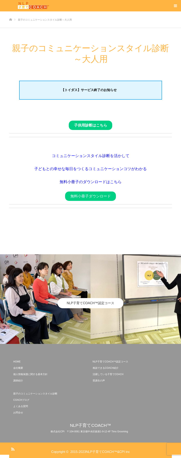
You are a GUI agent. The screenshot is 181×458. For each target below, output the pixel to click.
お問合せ (18, 412)
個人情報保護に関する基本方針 (30, 374)
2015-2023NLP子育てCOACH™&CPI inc (100, 452)
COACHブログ (21, 400)
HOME (17, 361)
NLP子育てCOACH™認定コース (90, 303)
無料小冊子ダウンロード (90, 196)
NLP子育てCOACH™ (90, 425)
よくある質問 (20, 406)
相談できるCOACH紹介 (106, 368)
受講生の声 (99, 380)
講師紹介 (18, 380)
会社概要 (18, 368)
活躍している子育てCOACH (108, 374)
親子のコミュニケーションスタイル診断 (35, 393)
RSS (12, 448)
